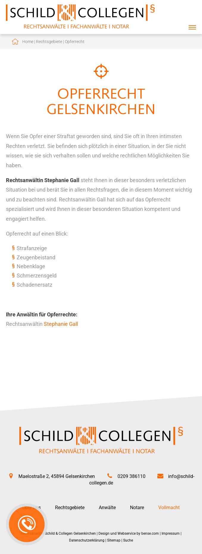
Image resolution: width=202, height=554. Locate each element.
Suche (128, 540)
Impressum (171, 533)
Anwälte (107, 507)
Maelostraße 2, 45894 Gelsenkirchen (56, 476)
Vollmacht (169, 507)
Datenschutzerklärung (86, 540)
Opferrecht (74, 41)
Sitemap (113, 540)
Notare (137, 507)
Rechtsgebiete (49, 41)
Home (27, 41)
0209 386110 (131, 476)
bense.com (150, 533)
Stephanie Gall (61, 324)
